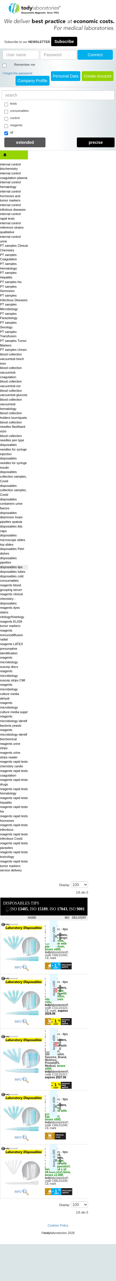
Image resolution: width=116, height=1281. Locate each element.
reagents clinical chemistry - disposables (11, 598)
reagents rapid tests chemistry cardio (14, 764)
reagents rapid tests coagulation (14, 773)
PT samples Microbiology (9, 307)
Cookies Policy (57, 1225)
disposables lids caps (11, 529)
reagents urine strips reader (10, 755)
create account (97, 76)
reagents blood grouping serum (11, 587)
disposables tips (11, 567)
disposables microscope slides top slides (12, 540)
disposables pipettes (8, 560)
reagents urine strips (10, 746)
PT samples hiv (11, 282)
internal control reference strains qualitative (12, 227)
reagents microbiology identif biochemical (13, 734)
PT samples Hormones (8, 289)
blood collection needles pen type (12, 438)
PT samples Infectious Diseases (13, 298)
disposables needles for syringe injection (13, 449)
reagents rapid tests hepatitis (14, 800)
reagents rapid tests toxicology (14, 854)
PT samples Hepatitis (8, 275)
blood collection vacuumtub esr (11, 384)
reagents (13, 125)
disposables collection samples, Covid (13, 476)
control (12, 118)
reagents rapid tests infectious (14, 827)
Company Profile (32, 80)
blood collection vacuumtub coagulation (11, 372)
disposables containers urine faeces (11, 504)
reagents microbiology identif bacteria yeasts (13, 721)
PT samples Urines (13, 349)
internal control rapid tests (10, 216)
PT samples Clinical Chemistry (14, 248)
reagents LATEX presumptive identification (11, 648)
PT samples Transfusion (8, 334)
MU (67, 917)
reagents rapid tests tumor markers (14, 864)
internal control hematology (10, 184)
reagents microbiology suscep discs (9, 662)
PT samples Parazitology (9, 316)
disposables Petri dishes (12, 551)
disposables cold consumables (11, 578)
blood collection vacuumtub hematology (11, 404)
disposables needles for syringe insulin (13, 463)
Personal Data (66, 76)
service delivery (11, 870)
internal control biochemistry (10, 167)
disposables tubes (12, 571)
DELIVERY (79, 917)
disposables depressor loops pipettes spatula (11, 517)
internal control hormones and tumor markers (10, 196)
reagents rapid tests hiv (14, 809)
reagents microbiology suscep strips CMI (12, 675)
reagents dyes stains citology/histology (12, 612)
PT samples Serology (8, 325)
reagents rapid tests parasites (14, 845)
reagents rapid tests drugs (14, 782)
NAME (32, 917)
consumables (16, 111)
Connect (95, 54)
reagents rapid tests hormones (14, 818)
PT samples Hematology (8, 266)
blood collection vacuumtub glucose (13, 393)
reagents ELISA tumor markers (11, 624)
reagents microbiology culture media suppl (13, 707)
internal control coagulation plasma (13, 176)
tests (10, 104)
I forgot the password (17, 73)
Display (64, 885)
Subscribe (64, 41)
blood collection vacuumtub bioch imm (12, 359)
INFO (18, 967)
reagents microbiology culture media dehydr (9, 691)
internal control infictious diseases (13, 207)
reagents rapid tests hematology (14, 791)
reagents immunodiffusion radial (11, 635)
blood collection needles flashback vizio (12, 427)
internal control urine (10, 239)
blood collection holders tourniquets (13, 415)
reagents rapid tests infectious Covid (14, 836)
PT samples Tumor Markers (13, 343)
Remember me (24, 64)
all (8, 133)
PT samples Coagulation (8, 257)
